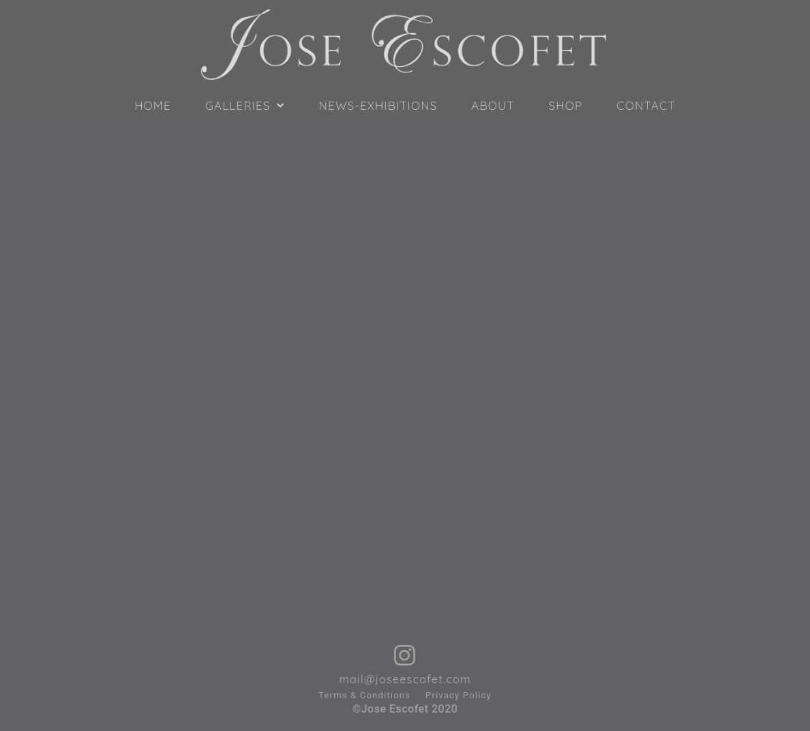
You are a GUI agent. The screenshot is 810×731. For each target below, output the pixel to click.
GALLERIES (245, 106)
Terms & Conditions (364, 695)
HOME (152, 106)
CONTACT (646, 106)
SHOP (566, 106)
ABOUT (492, 106)
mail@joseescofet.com (405, 679)
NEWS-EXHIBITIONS (378, 106)
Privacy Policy (458, 695)
